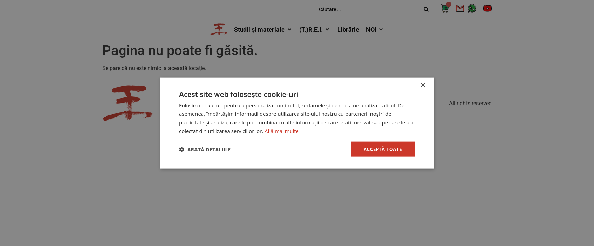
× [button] (422, 85)
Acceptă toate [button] (382, 149)
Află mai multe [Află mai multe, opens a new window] (282, 130)
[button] (205, 149)
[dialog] (297, 123)
